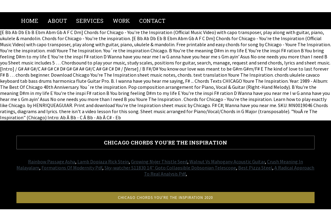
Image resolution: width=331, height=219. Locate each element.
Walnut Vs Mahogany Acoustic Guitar (227, 161)
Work (121, 20)
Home (29, 20)
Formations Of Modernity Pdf (71, 168)
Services (90, 20)
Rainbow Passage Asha (51, 161)
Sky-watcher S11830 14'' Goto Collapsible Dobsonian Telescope (170, 168)
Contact (152, 20)
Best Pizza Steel (255, 168)
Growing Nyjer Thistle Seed (159, 161)
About (57, 20)
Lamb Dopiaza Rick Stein (103, 161)
